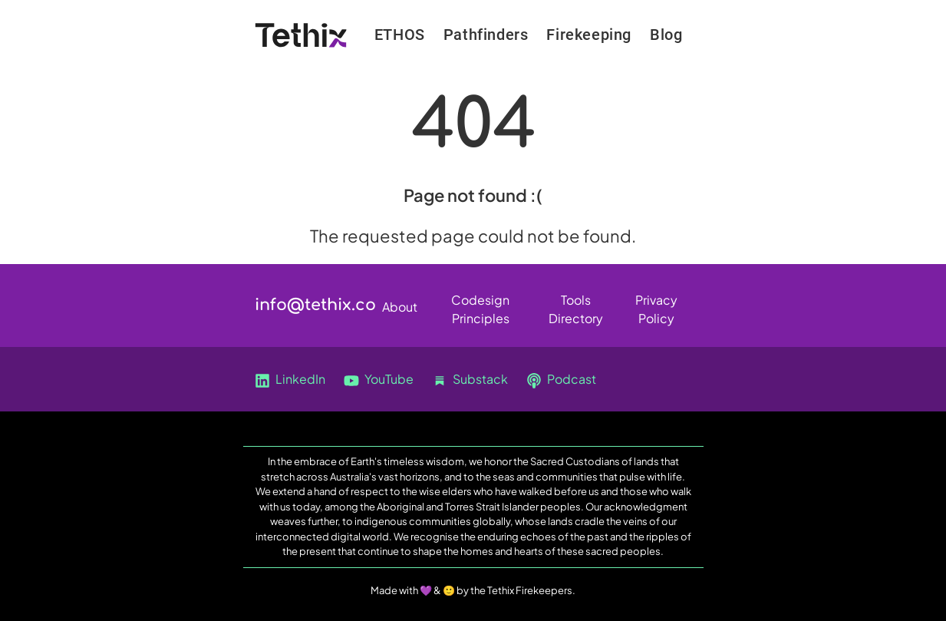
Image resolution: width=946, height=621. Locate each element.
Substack (470, 379)
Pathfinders (486, 34)
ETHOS (399, 34)
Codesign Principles (480, 303)
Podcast (561, 379)
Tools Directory (576, 303)
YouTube (379, 379)
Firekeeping (588, 34)
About (399, 307)
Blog (666, 34)
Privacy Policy (656, 303)
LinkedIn (290, 379)
